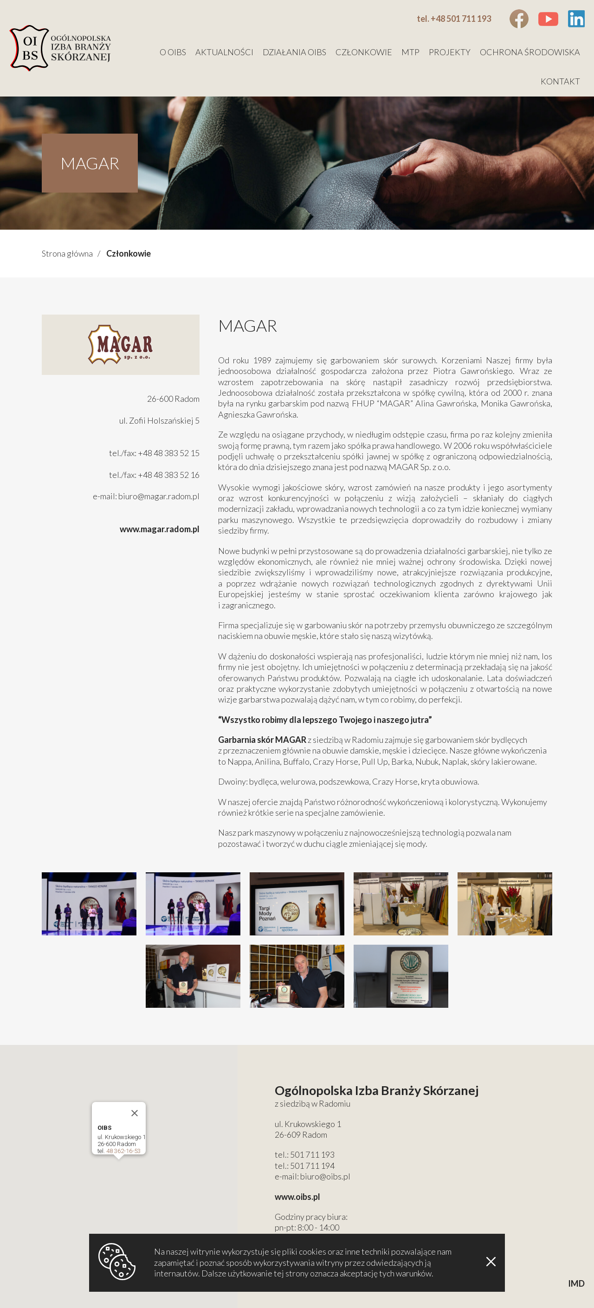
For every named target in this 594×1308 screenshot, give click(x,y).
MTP (410, 52)
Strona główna (67, 253)
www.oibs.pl (297, 1197)
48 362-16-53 (123, 1150)
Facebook (519, 18)
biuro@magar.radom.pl (159, 496)
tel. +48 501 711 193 (454, 18)
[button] (119, 1168)
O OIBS (173, 52)
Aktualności (224, 52)
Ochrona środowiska (530, 52)
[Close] (134, 1113)
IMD (576, 1283)
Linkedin (576, 18)
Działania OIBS (294, 52)
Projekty (450, 52)
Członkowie (364, 52)
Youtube (548, 19)
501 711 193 (312, 1154)
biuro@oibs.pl (325, 1176)
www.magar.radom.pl (160, 529)
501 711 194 (312, 1165)
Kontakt (560, 81)
